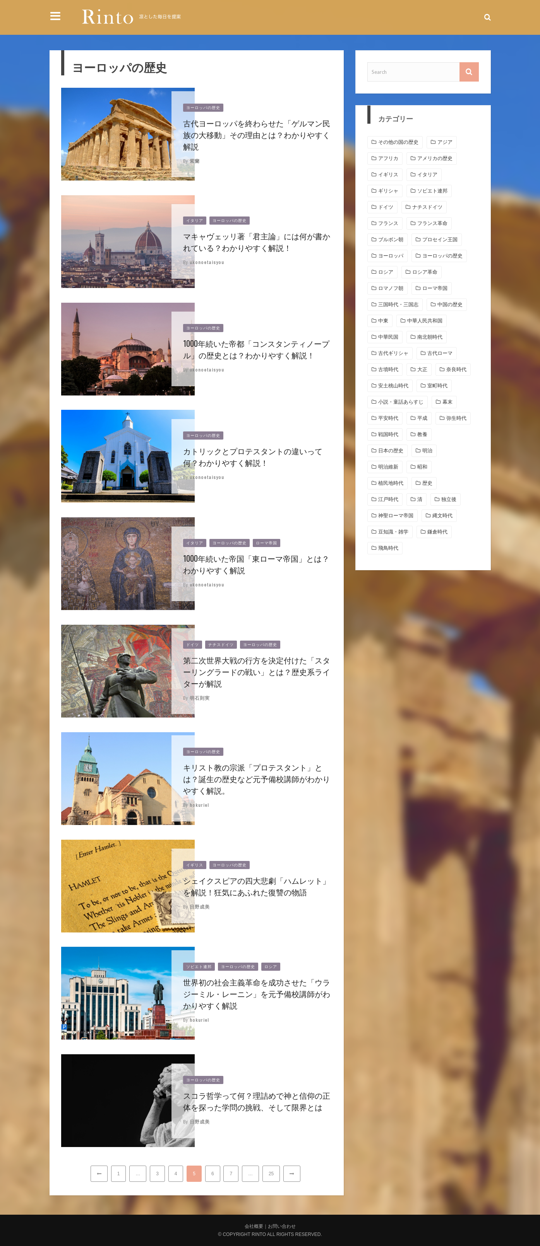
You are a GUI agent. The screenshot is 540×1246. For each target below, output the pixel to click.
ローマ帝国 (266, 542)
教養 (422, 434)
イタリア (194, 220)
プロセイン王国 (440, 239)
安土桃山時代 (393, 386)
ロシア (270, 966)
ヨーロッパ (390, 256)
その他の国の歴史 (398, 142)
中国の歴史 (450, 304)
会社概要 (254, 1226)
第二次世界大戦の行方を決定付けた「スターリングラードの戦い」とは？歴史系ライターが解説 (256, 671)
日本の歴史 (390, 450)
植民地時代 (390, 483)
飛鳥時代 (388, 548)
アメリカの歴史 (435, 158)
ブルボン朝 (390, 239)
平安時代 (388, 418)
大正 (422, 369)
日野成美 (200, 907)
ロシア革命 (424, 272)
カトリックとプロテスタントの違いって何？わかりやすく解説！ (252, 456)
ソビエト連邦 (199, 966)
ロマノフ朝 (390, 288)
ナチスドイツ (221, 644)
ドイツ (192, 644)
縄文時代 (442, 515)
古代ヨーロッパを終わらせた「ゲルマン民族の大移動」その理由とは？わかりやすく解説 (256, 134)
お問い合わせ (282, 1226)
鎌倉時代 (437, 532)
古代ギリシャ (393, 353)
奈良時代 (456, 369)
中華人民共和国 (424, 321)
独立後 (448, 499)
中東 (383, 321)
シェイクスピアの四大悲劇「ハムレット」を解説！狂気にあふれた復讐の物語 (256, 886)
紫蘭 (195, 161)
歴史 (427, 483)
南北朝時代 (429, 337)
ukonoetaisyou (207, 262)
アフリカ (388, 158)
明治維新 (388, 467)
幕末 (447, 402)
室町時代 (437, 386)
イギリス (194, 865)
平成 (422, 418)
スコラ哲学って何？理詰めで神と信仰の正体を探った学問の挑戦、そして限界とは (256, 1101)
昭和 (422, 467)
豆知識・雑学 (393, 532)
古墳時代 (388, 369)
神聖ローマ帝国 (395, 515)
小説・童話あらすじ (400, 402)
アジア (445, 142)
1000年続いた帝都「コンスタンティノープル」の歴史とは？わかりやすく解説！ (256, 349)
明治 (427, 450)
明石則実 (200, 698)
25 (271, 1173)
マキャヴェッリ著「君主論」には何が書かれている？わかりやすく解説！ (256, 241)
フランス (388, 223)
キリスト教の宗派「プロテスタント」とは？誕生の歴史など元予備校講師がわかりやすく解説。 (256, 778)
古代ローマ (440, 353)
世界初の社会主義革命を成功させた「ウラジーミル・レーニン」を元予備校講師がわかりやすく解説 (256, 993)
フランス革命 (432, 223)
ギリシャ (388, 191)
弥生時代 (456, 418)
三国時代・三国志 (398, 304)
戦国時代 (388, 434)
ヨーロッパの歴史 (203, 107)
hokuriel (199, 805)
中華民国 (388, 337)
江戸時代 (388, 499)
